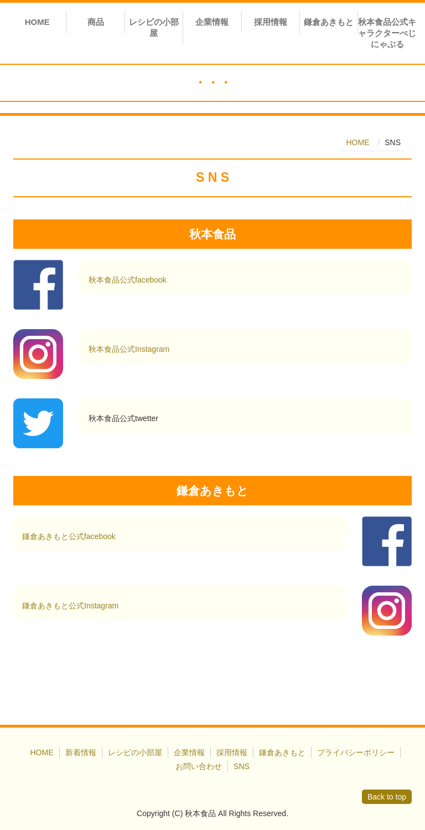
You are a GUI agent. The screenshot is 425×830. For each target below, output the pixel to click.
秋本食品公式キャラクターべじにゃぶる (387, 33)
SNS (242, 766)
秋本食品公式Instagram (129, 349)
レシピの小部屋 (154, 27)
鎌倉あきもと (329, 22)
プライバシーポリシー (356, 752)
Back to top (386, 796)
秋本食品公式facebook (128, 279)
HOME (37, 22)
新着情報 (80, 752)
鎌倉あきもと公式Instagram (70, 605)
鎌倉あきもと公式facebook (69, 536)
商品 (95, 22)
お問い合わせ (198, 766)
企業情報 (212, 22)
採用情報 (270, 22)
